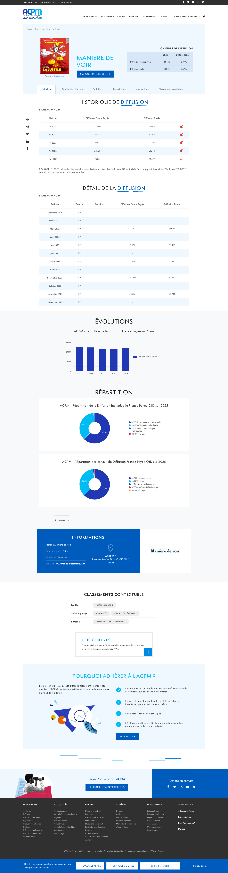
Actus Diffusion (60, 823)
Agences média (153, 820)
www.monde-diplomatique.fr (70, 563)
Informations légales (94, 851)
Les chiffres (90, 16)
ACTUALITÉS (60, 804)
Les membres (149, 16)
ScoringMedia (59, 76)
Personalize (161, 865)
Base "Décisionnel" (186, 822)
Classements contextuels (171, 89)
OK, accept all (90, 865)
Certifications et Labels (94, 817)
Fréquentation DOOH (32, 833)
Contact (165, 16)
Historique (46, 89)
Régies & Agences (123, 820)
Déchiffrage (59, 833)
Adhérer (133, 16)
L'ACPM (121, 16)
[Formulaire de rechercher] (204, 16)
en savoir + (127, 736)
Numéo (181, 828)
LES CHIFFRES (30, 804)
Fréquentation (122, 817)
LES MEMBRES (154, 804)
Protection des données (95, 827)
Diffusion (26, 814)
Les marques (152, 830)
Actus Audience (60, 820)
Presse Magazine (104, 605)
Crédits (161, 851)
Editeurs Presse (153, 811)
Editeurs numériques (155, 814)
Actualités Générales (125, 613)
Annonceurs (152, 823)
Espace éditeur (185, 816)
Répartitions (119, 89)
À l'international (91, 833)
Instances (89, 814)
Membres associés (154, 827)
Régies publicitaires (155, 817)
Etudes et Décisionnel (94, 823)
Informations (142, 89)
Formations (90, 820)
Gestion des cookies (115, 851)
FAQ (152, 851)
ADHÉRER (121, 804)
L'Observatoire (29, 836)
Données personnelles (137, 851)
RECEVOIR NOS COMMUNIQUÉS (107, 787)
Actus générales (60, 811)
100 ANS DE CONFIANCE (187, 16)
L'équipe (88, 830)
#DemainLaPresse (186, 810)
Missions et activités (93, 811)
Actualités (107, 16)
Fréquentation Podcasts (32, 830)
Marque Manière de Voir (95, 73)
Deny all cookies (122, 865)
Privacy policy (200, 865)
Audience (27, 811)
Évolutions (98, 89)
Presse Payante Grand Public (111, 621)
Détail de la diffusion (72, 89)
